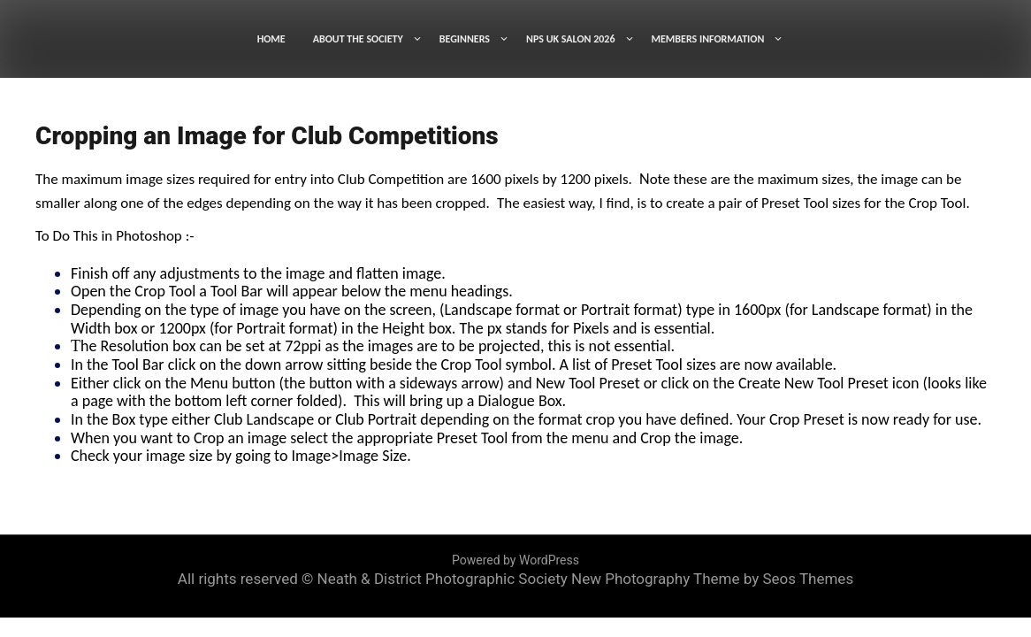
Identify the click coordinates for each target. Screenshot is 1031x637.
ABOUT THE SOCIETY (358, 39)
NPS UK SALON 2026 (570, 39)
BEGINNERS (464, 39)
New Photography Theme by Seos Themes (712, 578)
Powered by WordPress (515, 560)
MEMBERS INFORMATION (708, 39)
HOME (271, 39)
